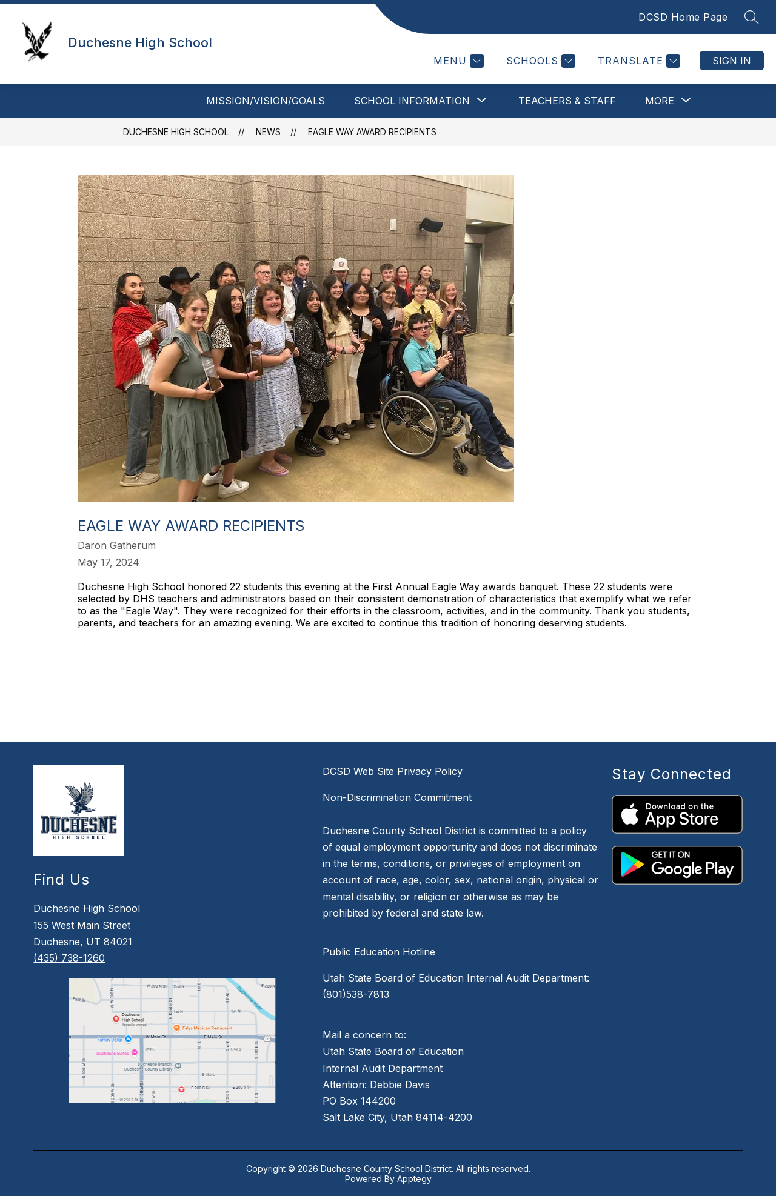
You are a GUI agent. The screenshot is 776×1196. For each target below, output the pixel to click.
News (268, 132)
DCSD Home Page (683, 17)
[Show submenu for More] (659, 100)
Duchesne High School (176, 132)
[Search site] (751, 17)
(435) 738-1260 (69, 958)
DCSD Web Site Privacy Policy (393, 771)
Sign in (731, 61)
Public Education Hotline (379, 952)
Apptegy (414, 1179)
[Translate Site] (637, 60)
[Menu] (457, 60)
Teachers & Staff (567, 101)
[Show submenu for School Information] (412, 100)
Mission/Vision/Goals (265, 101)
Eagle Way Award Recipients (372, 132)
